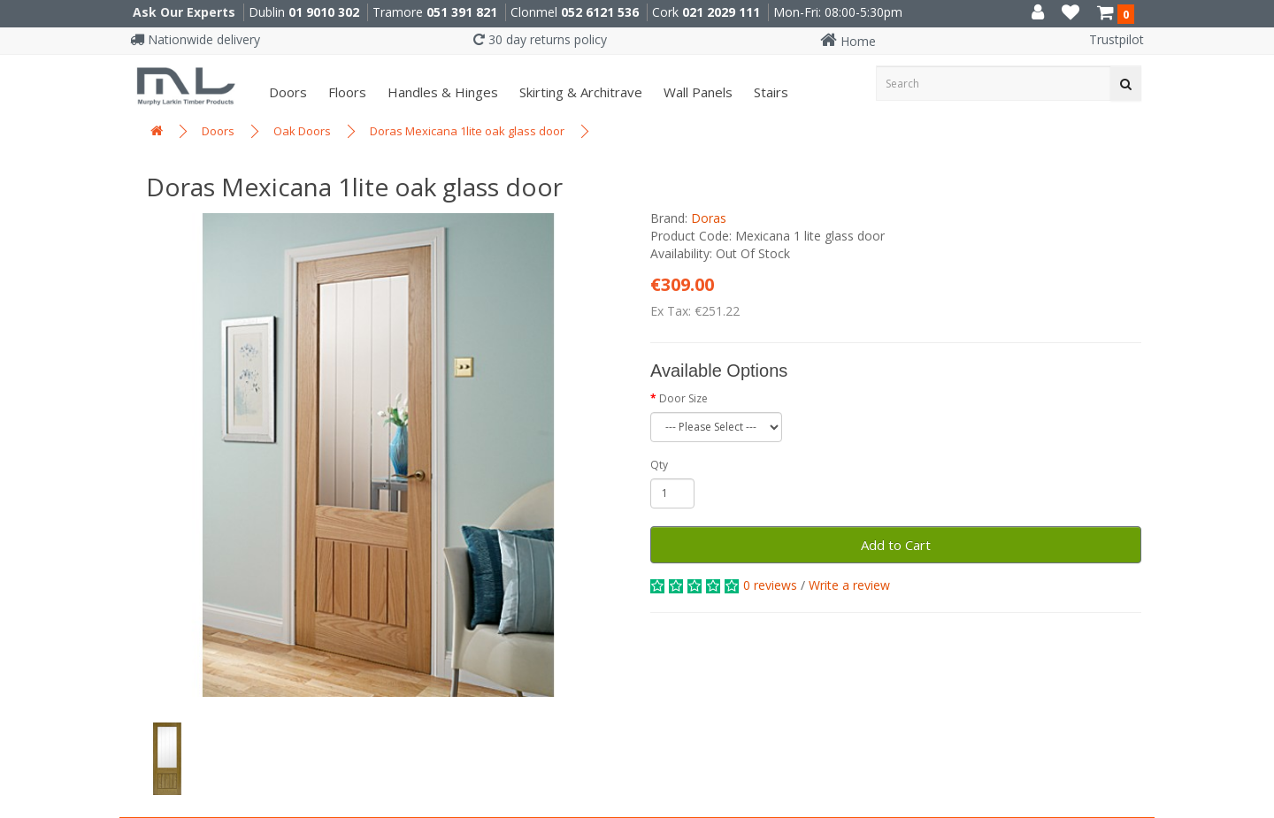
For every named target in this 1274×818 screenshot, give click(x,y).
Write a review (849, 585)
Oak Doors (302, 131)
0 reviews (770, 585)
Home (848, 41)
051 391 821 (461, 12)
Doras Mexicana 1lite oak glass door (467, 131)
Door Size (683, 398)
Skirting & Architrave (579, 92)
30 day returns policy (540, 39)
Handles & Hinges (441, 92)
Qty (659, 464)
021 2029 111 (721, 12)
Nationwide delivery (195, 39)
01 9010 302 (323, 12)
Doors (286, 92)
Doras (708, 218)
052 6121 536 (600, 12)
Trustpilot (1116, 39)
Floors (345, 92)
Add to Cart (896, 545)
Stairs (769, 92)
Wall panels (696, 92)
